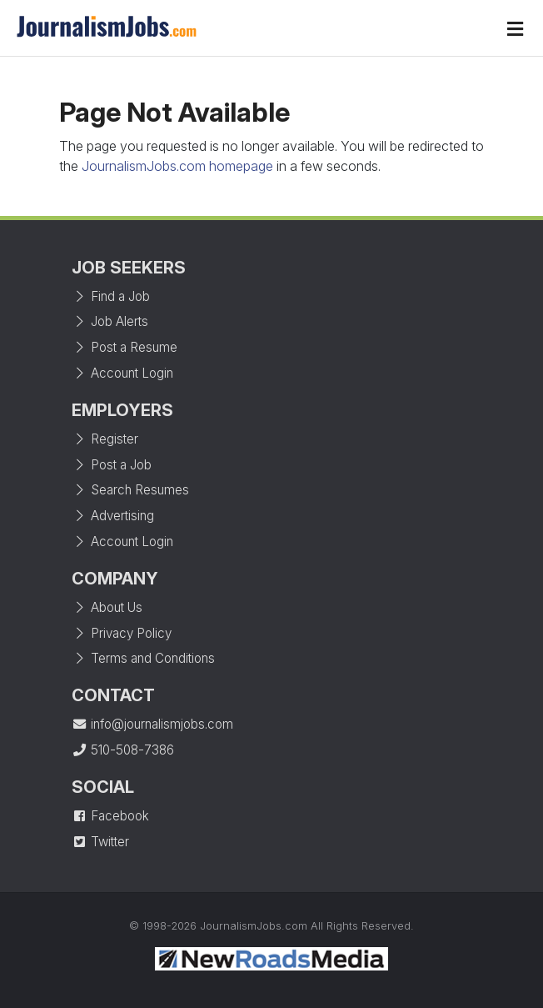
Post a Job (112, 465)
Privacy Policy (122, 633)
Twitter (100, 842)
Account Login (122, 373)
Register (105, 439)
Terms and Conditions (143, 658)
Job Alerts (110, 321)
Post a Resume (124, 347)
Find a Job (111, 296)
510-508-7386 (123, 750)
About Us (107, 607)
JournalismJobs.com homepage (177, 166)
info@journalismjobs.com (152, 724)
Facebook (110, 816)
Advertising (113, 516)
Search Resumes (130, 490)
